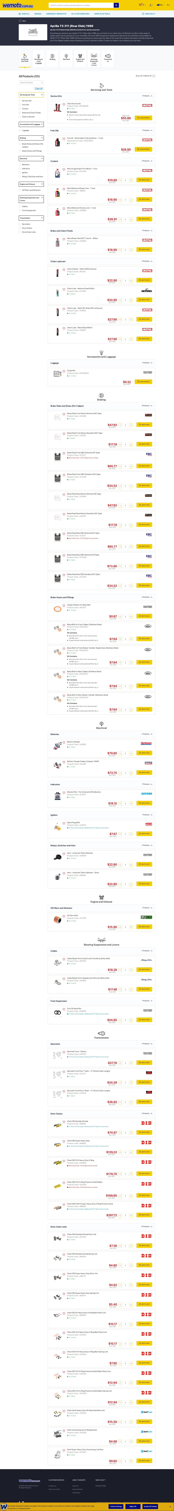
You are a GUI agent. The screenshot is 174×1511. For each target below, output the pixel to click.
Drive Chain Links (29, 231)
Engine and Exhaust (27, 183)
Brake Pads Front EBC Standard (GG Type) (84, 474)
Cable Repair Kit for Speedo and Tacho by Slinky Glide (88, 977)
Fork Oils (25, 104)
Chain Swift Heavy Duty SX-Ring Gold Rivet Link (86, 1410)
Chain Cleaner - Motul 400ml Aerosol (81, 268)
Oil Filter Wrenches (80, 14)
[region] (87, 1506)
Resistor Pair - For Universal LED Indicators (84, 791)
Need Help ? (148, 14)
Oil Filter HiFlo (72, 915)
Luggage (25, 130)
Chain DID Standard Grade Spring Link (82, 1253)
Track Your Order (54, 1488)
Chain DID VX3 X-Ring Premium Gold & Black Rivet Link (89, 1371)
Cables (25, 206)
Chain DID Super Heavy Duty (78, 1140)
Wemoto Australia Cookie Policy (134, 1501)
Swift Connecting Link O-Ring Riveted (82, 1429)
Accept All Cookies (150, 1506)
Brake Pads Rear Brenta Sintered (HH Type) (84, 493)
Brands (38, 14)
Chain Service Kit (74, 103)
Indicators (26, 168)
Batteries (25, 164)
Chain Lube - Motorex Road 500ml (80, 288)
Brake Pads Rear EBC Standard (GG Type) (83, 574)
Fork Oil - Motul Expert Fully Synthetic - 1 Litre (85, 137)
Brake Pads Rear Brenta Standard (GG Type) (84, 513)
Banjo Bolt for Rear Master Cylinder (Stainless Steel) (87, 694)
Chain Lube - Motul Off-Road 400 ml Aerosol (84, 307)
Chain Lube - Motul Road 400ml (79, 327)
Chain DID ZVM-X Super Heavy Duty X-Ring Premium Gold (90, 1203)
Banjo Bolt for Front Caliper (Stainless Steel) (84, 624)
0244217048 (100, 1485)
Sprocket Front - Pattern (76, 1051)
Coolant (25, 108)
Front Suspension (29, 210)
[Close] (170, 1506)
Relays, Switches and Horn (32, 176)
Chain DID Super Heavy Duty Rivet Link (82, 1273)
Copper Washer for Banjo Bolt (79, 604)
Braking (23, 137)
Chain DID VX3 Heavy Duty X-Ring (80, 1160)
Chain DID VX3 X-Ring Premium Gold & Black (85, 1181)
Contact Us (52, 1485)
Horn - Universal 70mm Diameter (80, 852)
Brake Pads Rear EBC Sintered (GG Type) (83, 532)
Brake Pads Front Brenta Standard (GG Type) (85, 432)
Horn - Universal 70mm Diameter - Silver (83, 872)
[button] (144, 5)
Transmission (25, 217)
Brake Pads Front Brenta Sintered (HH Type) (84, 413)
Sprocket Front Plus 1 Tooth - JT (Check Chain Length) (88, 1070)
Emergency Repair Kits (56, 14)
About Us (75, 1485)
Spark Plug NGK (73, 822)
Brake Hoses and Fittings (32, 150)
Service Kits (27, 100)
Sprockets (26, 223)
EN (159, 5)
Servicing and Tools (27, 94)
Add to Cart (142, 179)
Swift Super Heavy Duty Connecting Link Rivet (85, 1449)
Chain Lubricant (28, 116)
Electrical (23, 158)
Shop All (24, 14)
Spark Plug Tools (102, 14)
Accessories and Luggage (30, 124)
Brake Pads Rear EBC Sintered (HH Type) (83, 554)
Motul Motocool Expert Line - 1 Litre (81, 187)
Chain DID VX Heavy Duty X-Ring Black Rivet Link (86, 1312)
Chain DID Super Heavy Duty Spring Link (83, 1292)
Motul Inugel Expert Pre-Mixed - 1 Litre (82, 168)
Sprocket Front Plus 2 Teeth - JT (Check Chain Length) (88, 1090)
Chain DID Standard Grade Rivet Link (81, 1234)
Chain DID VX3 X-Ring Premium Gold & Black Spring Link (89, 1390)
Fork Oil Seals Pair (74, 1008)
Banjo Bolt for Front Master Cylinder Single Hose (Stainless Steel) (92, 647)
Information (76, 1492)
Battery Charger (73, 741)
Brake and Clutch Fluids (31, 112)
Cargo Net (71, 370)
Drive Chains (27, 227)
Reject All (133, 1506)
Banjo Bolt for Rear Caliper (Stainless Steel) (84, 671)
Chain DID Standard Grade (77, 1120)
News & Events (77, 1488)
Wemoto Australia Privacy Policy (108, 1501)
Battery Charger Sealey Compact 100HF (83, 761)
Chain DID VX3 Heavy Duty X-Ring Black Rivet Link (87, 1331)
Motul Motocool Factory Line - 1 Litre (81, 207)
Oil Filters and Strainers (31, 189)
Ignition (25, 172)
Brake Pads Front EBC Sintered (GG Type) (83, 452)
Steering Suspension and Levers (29, 198)
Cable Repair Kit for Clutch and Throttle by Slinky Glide (88, 958)
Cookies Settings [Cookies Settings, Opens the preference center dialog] (116, 1506)
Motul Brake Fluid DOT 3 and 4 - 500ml (82, 238)
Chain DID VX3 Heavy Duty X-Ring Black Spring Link (87, 1351)
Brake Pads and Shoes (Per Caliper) (32, 144)
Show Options (141, 117)
